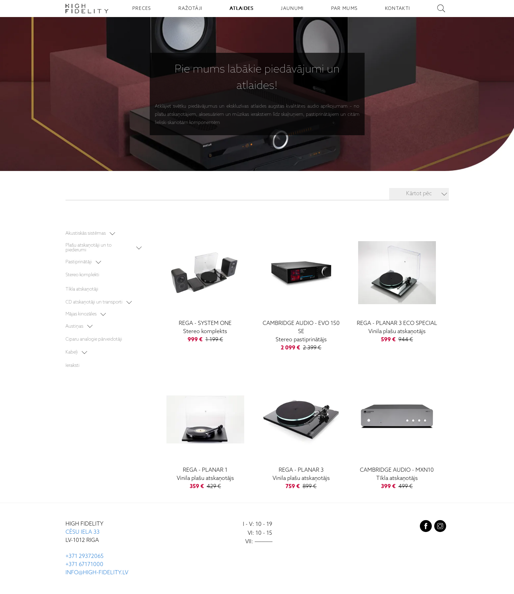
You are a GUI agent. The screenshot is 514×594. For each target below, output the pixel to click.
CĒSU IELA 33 (82, 532)
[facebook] (426, 527)
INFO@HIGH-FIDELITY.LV (96, 572)
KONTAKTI (397, 8)
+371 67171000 (84, 564)
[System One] (205, 287)
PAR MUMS (344, 8)
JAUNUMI (292, 8)
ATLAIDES (242, 8)
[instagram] (440, 527)
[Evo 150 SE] (301, 291)
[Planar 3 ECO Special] (397, 287)
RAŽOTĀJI (190, 8)
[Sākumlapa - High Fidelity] (86, 8)
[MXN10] (397, 433)
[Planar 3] (301, 433)
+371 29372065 (84, 556)
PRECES (141, 8)
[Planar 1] (205, 433)
